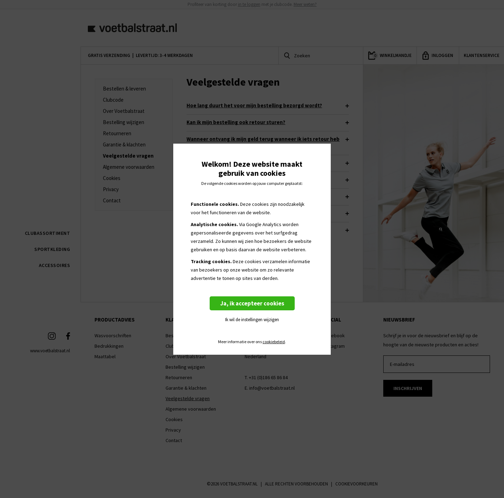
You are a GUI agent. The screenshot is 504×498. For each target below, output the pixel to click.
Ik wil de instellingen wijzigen (252, 319)
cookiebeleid (273, 341)
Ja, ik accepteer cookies (252, 303)
